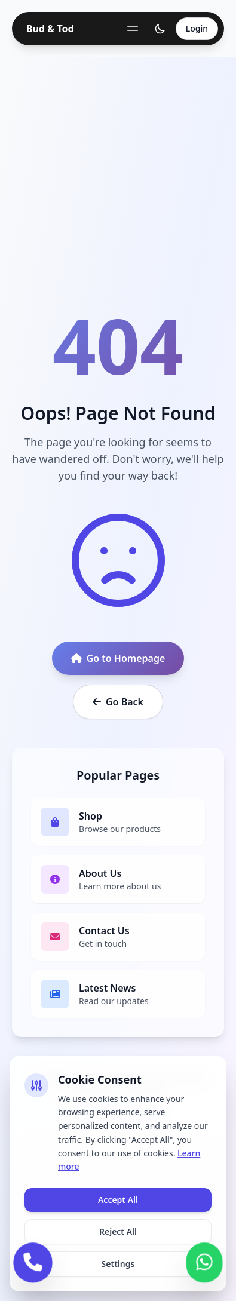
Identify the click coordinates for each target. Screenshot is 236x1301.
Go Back (118, 701)
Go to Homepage (118, 658)
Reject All (118, 1231)
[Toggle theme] (160, 28)
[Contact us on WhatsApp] (204, 1260)
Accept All (118, 1199)
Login (197, 28)
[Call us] (33, 1260)
